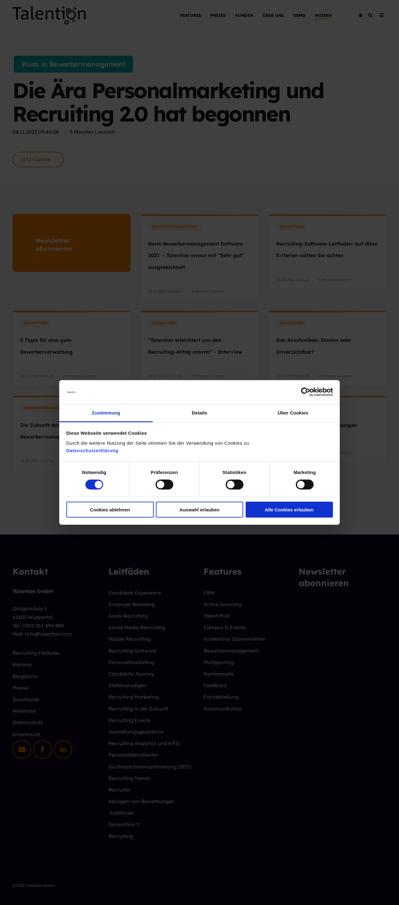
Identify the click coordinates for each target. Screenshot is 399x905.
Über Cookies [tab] (293, 412)
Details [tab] (199, 412)
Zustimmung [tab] (106, 412)
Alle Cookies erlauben (289, 509)
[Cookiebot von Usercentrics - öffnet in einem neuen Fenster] (305, 392)
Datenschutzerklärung (92, 450)
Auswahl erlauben (199, 509)
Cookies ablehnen (110, 509)
